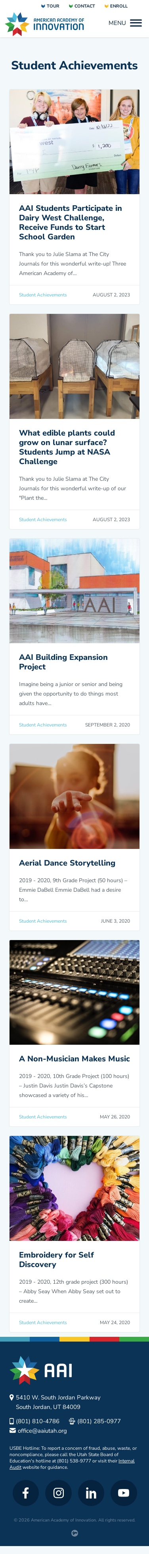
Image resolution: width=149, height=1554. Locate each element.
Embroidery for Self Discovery (56, 1260)
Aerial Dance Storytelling (67, 863)
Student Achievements (43, 295)
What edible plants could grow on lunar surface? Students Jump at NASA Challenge (67, 447)
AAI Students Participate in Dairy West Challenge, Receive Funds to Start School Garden (70, 222)
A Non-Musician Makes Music (74, 1058)
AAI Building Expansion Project (63, 662)
